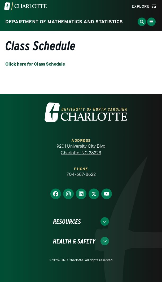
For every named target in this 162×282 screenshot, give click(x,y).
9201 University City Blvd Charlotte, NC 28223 (81, 150)
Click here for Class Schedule (35, 64)
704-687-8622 (81, 174)
